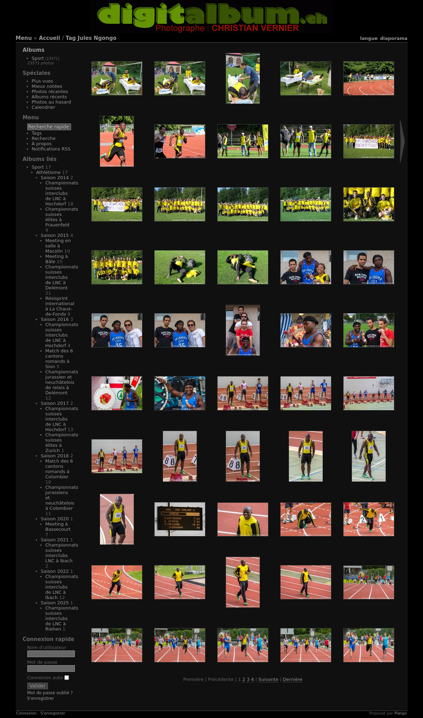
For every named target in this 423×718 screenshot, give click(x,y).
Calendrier (43, 107)
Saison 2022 (55, 571)
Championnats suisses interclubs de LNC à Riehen (61, 618)
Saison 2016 (55, 319)
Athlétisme (48, 172)
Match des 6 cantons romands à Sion (59, 358)
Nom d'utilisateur (46, 647)
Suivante (269, 679)
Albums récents (49, 96)
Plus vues (42, 81)
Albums (34, 50)
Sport (38, 58)
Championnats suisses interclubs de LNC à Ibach (61, 587)
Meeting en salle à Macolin (58, 246)
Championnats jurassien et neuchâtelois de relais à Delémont (61, 382)
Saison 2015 (55, 235)
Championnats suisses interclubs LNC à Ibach (61, 552)
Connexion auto (48, 677)
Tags (37, 133)
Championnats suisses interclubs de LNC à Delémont (61, 277)
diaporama (393, 38)
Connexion (26, 713)
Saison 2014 (55, 177)
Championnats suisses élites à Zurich (61, 442)
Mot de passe (42, 662)
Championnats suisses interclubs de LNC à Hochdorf (61, 193)
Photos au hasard (51, 102)
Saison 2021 (55, 539)
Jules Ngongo (97, 38)
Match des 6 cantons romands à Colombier (59, 468)
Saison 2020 (55, 518)
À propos (42, 143)
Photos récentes (50, 91)
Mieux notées (47, 86)
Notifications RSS (51, 149)
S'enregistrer (40, 698)
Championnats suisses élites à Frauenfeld (61, 216)
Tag (71, 38)
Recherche (44, 138)
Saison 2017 (55, 403)
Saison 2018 (55, 455)
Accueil (49, 38)
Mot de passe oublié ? (50, 692)
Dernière (292, 679)
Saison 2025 (55, 602)
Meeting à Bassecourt (58, 526)
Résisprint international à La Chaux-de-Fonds (60, 306)
